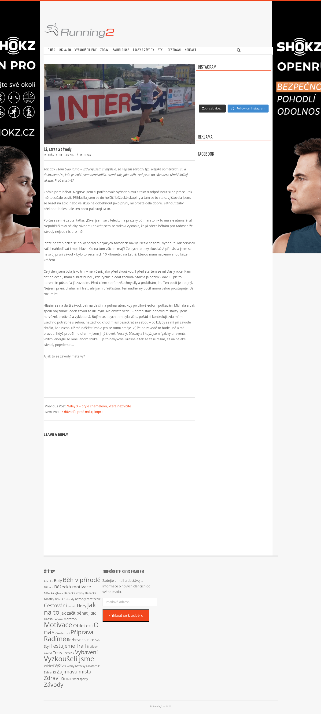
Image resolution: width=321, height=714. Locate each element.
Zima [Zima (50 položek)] (65, 677)
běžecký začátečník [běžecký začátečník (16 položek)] (88, 598)
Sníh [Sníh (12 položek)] (97, 639)
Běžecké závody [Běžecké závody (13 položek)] (64, 598)
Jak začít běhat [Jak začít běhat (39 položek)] (74, 612)
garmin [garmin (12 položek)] (72, 605)
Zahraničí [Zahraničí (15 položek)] (50, 671)
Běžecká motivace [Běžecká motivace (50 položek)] (72, 585)
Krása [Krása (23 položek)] (48, 618)
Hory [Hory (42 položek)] (81, 604)
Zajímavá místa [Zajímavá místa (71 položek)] (74, 670)
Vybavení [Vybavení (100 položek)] (86, 651)
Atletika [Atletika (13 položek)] (48, 580)
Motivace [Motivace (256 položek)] (58, 623)
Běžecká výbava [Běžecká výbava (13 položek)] (53, 592)
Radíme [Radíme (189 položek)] (55, 637)
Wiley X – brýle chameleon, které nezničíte (99, 405)
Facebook (206, 153)
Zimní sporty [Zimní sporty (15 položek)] (80, 678)
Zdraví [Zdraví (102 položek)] (52, 676)
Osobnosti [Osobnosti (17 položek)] (62, 632)
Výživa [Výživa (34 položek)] (60, 664)
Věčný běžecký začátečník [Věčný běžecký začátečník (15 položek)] (83, 665)
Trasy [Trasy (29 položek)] (57, 651)
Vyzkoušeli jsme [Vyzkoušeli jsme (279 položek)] (69, 657)
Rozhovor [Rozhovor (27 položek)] (75, 638)
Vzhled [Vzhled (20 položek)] (49, 664)
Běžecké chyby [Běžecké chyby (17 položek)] (74, 592)
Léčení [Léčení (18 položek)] (58, 618)
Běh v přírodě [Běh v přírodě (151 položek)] (81, 578)
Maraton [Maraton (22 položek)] (70, 618)
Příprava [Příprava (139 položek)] (81, 631)
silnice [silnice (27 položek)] (89, 638)
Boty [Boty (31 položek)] (58, 579)
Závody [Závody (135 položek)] (53, 683)
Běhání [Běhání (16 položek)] (48, 586)
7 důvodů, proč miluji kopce (82, 410)
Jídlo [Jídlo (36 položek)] (92, 612)
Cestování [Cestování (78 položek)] (55, 604)
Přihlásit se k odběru (125, 614)
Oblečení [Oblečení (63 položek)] (83, 624)
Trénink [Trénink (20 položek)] (68, 652)
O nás (88, 154)
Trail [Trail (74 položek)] (81, 644)
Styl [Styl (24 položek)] (47, 645)
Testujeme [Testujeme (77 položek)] (63, 644)
